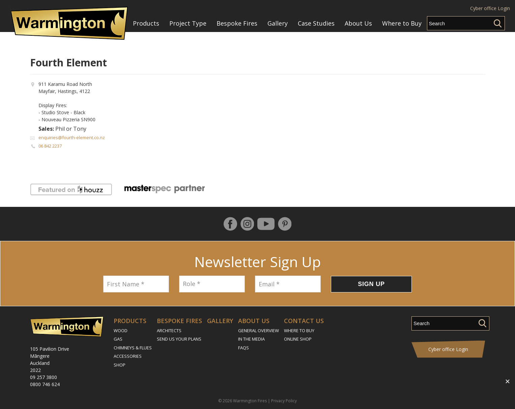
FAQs (243, 348)
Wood (120, 330)
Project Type (187, 23)
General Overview (258, 330)
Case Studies (316, 23)
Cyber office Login (490, 8)
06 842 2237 (50, 146)
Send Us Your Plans (179, 339)
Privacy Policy (284, 401)
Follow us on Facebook (230, 224)
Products (146, 23)
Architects (169, 330)
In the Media (251, 339)
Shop (119, 365)
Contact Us (304, 321)
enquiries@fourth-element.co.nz (71, 137)
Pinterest (284, 224)
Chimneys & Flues (133, 348)
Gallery (277, 23)
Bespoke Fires (237, 23)
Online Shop (298, 339)
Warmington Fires (250, 401)
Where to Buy (402, 23)
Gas (118, 339)
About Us (358, 23)
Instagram (247, 224)
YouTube (266, 224)
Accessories (128, 356)
